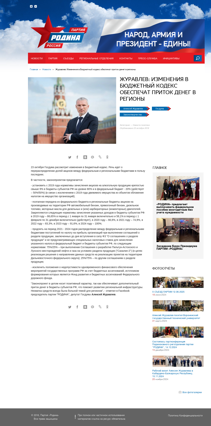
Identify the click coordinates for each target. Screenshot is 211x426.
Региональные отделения (96, 58)
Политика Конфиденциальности (185, 415)
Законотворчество (132, 114)
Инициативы (171, 58)
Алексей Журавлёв (133, 108)
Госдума (160, 108)
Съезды (68, 58)
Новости (37, 58)
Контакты (125, 58)
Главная (34, 69)
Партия (53, 58)
